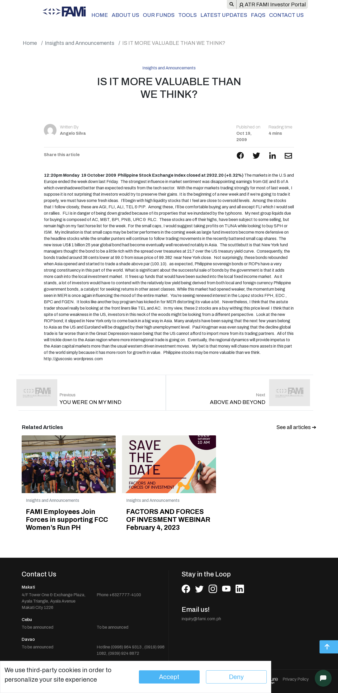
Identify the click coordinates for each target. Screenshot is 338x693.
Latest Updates (223, 15)
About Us (125, 15)
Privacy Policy (296, 679)
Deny (236, 676)
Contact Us (286, 15)
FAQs (258, 15)
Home (99, 15)
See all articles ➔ (296, 427)
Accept (169, 676)
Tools (187, 15)
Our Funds (159, 15)
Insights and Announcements (79, 43)
